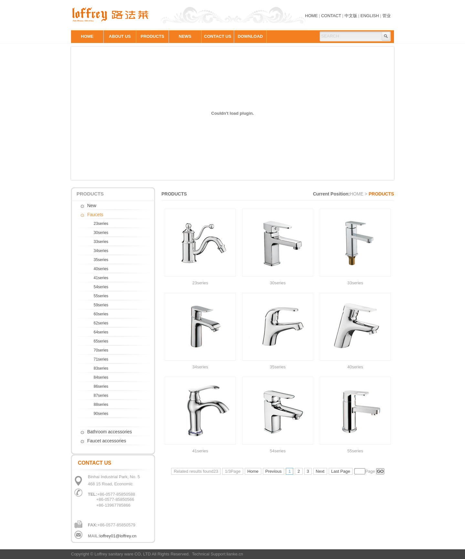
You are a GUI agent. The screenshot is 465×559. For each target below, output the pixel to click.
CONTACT (331, 15)
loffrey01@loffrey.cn (117, 535)
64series (101, 332)
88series (101, 404)
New (91, 205)
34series (101, 250)
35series (101, 260)
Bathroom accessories (109, 431)
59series (101, 305)
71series (101, 359)
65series (101, 341)
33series (101, 241)
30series (101, 232)
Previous (273, 471)
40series (101, 269)
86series (101, 386)
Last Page (340, 471)
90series (101, 413)
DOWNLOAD (250, 36)
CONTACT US (217, 36)
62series (101, 323)
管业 (386, 15)
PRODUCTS (152, 36)
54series (101, 287)
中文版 (351, 15)
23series (101, 223)
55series (101, 296)
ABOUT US (120, 36)
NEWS (185, 36)
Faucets (95, 214)
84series (101, 377)
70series (101, 350)
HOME (311, 15)
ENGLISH (369, 15)
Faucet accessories (106, 440)
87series (101, 395)
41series (101, 278)
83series (101, 368)
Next (320, 471)
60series (101, 314)
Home (253, 471)
